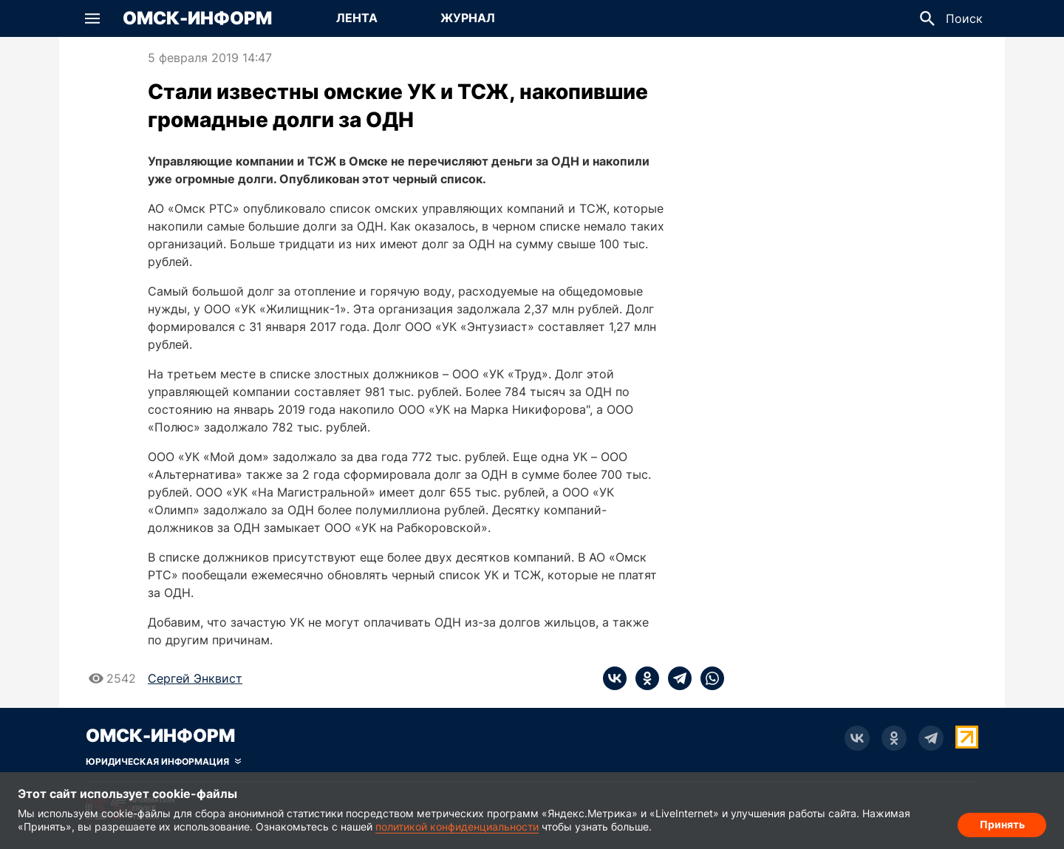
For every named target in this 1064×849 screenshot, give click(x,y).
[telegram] (675, 678)
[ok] (643, 678)
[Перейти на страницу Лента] (356, 18)
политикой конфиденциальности (457, 826)
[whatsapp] (708, 678)
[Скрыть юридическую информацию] (163, 762)
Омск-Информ (197, 18)
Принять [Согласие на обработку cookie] (1002, 823)
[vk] (615, 678)
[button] (92, 18)
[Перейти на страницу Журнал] (467, 18)
